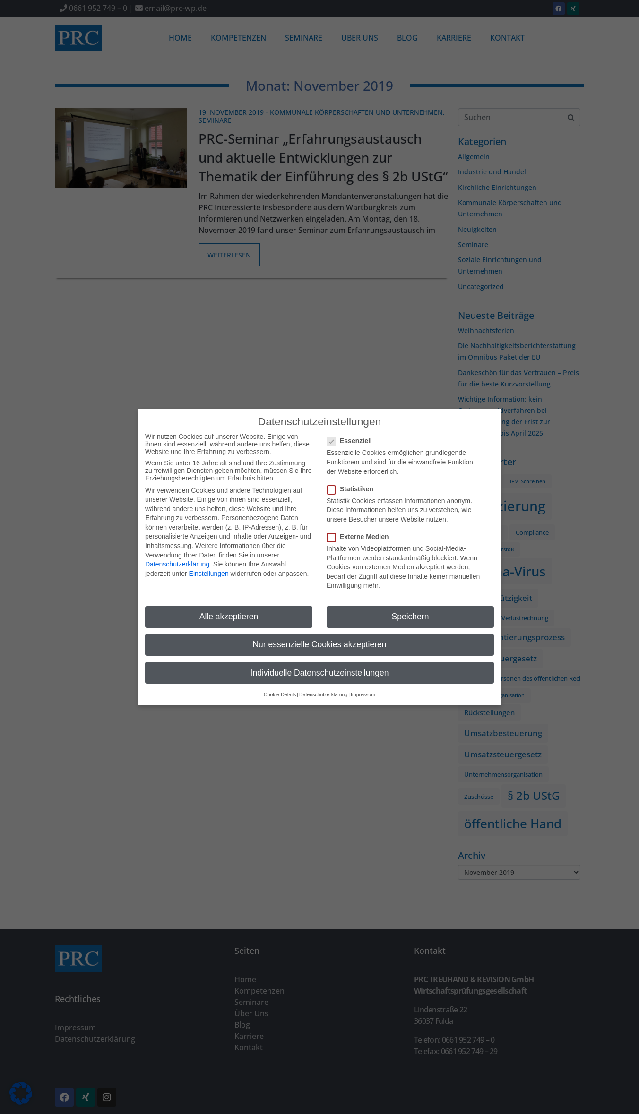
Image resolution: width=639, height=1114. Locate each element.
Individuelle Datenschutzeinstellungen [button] (319, 668)
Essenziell (352, 437)
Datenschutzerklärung (177, 560)
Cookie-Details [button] (280, 691)
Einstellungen (209, 570)
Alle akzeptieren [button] (229, 612)
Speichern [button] (410, 612)
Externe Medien (361, 533)
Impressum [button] (363, 691)
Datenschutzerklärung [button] (323, 691)
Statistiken (353, 484)
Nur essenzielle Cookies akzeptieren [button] (319, 640)
